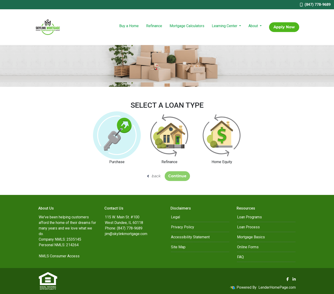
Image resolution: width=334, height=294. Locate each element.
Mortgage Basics (251, 237)
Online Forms (248, 247)
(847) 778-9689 (315, 4)
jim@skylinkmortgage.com (126, 234)
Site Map (178, 247)
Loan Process (248, 227)
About (253, 26)
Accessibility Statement (190, 237)
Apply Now (284, 27)
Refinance (154, 26)
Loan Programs (249, 217)
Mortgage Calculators (187, 26)
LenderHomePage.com (277, 287)
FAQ (240, 257)
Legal (175, 217)
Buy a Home (129, 26)
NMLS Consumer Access (59, 256)
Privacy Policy (182, 227)
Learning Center (225, 26)
